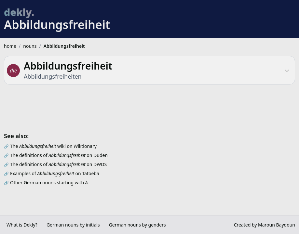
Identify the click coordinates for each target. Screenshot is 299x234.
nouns (29, 46)
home (10, 46)
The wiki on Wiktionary (53, 146)
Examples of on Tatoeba (54, 173)
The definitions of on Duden (59, 155)
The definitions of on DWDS (58, 164)
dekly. (19, 12)
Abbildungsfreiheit (64, 46)
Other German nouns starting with (49, 182)
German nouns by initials (73, 225)
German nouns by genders (137, 225)
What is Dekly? (22, 225)
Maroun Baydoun (276, 225)
